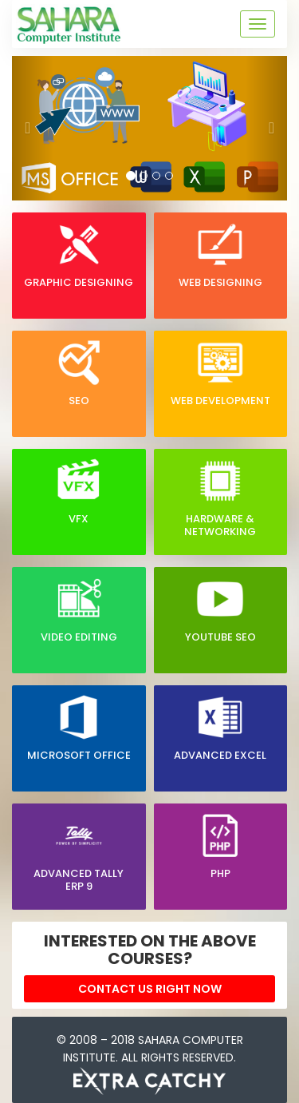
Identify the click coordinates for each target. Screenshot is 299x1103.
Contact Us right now (150, 989)
